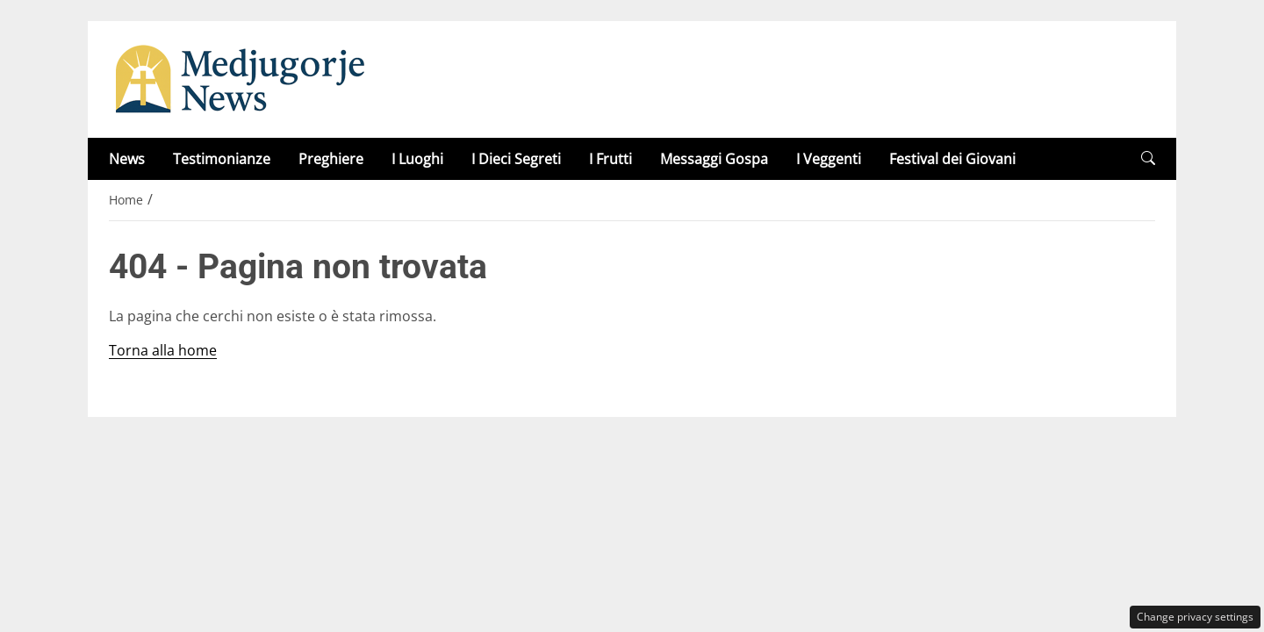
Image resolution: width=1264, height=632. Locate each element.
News (127, 159)
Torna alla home (163, 350)
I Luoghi (417, 159)
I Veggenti (828, 159)
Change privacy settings (1195, 616)
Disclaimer (740, 433)
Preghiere (330, 159)
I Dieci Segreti (516, 159)
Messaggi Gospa (714, 159)
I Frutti (610, 159)
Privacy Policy (632, 433)
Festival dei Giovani (952, 159)
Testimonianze (221, 159)
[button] (1148, 158)
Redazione (524, 433)
